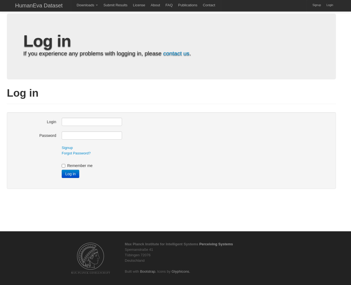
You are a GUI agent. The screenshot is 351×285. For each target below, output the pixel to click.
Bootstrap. (148, 271)
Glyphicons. (181, 271)
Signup (316, 5)
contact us (176, 53)
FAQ (169, 5)
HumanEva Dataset (39, 5)
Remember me (77, 165)
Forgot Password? (76, 153)
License (139, 5)
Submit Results (115, 5)
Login (330, 5)
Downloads (87, 5)
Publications (187, 5)
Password (47, 135)
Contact (209, 5)
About (155, 5)
